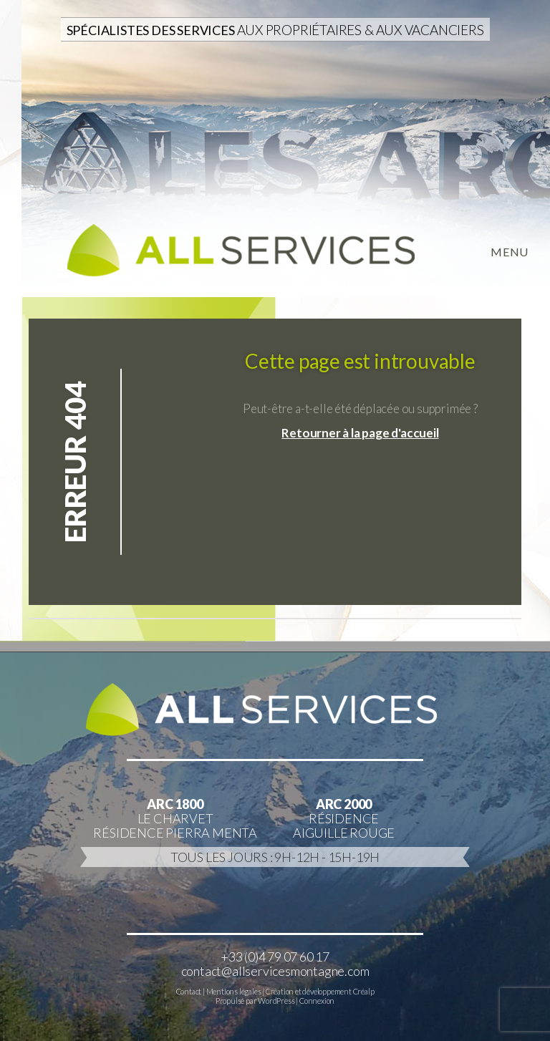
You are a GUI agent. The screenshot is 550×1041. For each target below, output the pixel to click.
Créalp (364, 991)
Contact (189, 991)
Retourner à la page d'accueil (359, 432)
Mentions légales (233, 991)
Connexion (316, 1000)
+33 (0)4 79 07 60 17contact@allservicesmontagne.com (275, 964)
